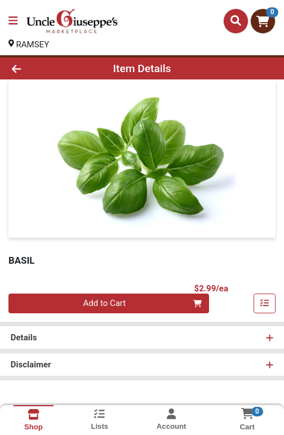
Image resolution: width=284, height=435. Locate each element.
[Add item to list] (265, 304)
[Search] (235, 21)
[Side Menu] (12, 21)
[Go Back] (42, 68)
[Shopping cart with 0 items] (263, 21)
